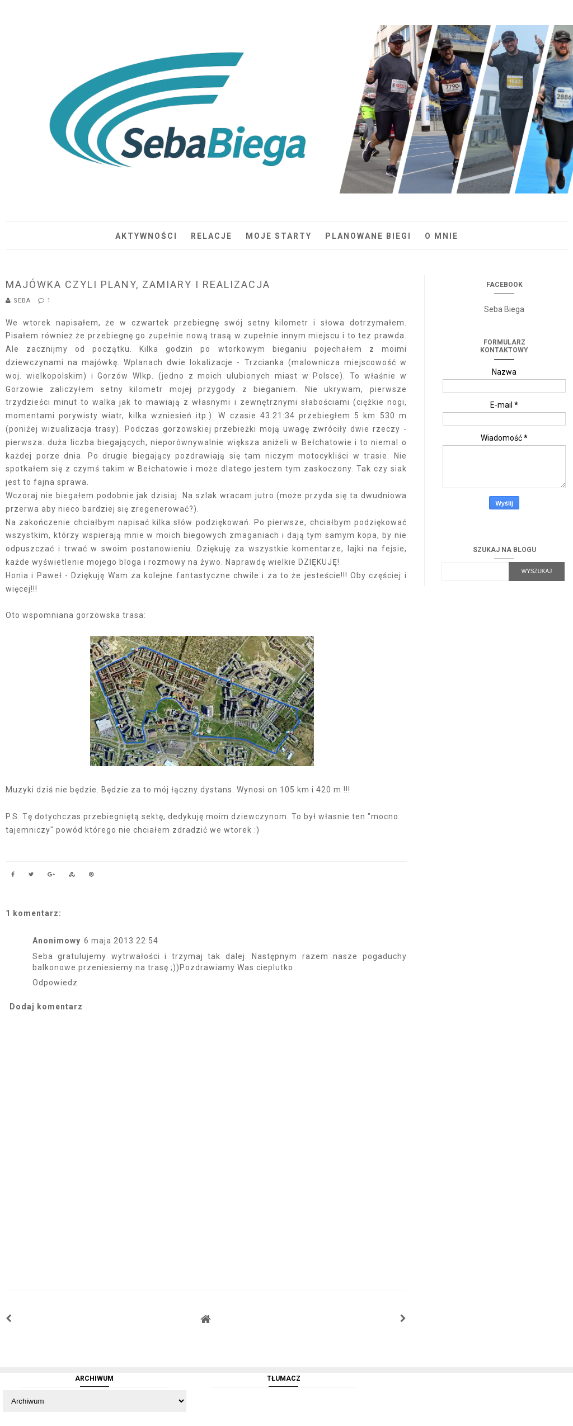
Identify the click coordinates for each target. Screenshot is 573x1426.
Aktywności (146, 236)
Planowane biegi (368, 236)
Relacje (211, 236)
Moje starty (279, 236)
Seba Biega (504, 309)
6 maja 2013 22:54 (121, 940)
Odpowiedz (55, 982)
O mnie (441, 236)
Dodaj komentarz (46, 1006)
